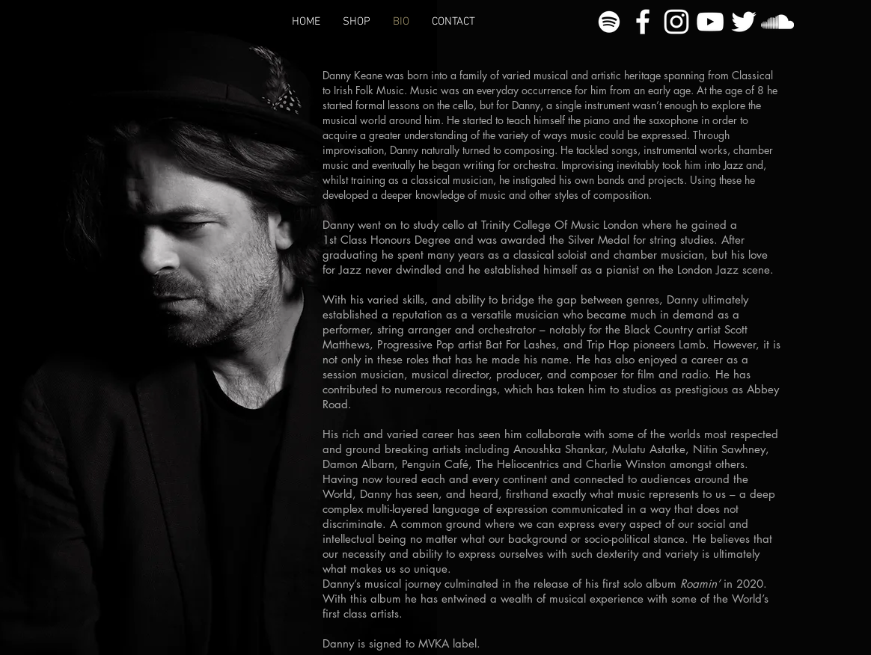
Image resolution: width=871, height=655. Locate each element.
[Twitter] (743, 21)
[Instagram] (676, 21)
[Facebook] (642, 21)
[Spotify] (609, 21)
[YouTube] (710, 21)
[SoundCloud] (777, 21)
